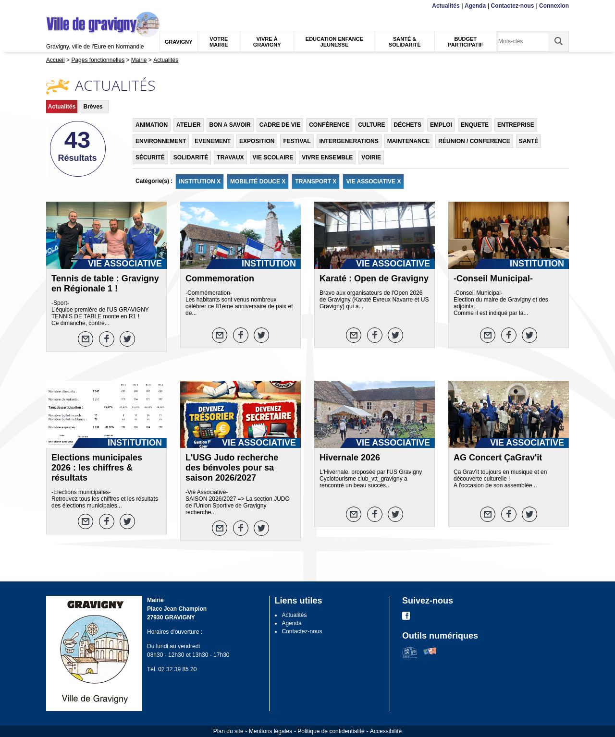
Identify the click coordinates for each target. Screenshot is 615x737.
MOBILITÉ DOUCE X (257, 181)
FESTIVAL (296, 141)
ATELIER (188, 124)
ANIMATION (151, 124)
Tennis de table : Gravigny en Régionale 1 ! (105, 283)
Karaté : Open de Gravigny (374, 278)
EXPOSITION (256, 141)
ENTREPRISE (515, 124)
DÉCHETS (407, 124)
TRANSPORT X (315, 181)
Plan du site (228, 731)
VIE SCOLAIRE (273, 157)
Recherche (91, 6)
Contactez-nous (512, 5)
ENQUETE (475, 124)
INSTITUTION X (200, 181)
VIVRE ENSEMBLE (327, 157)
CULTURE (371, 124)
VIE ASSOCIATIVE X (373, 181)
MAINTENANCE (408, 141)
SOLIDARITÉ (191, 157)
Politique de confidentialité (330, 731)
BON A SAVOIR (230, 124)
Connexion (554, 5)
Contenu (69, 6)
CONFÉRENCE (329, 124)
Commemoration (219, 278)
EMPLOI (441, 124)
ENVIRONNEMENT (160, 141)
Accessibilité (386, 731)
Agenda (475, 5)
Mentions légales (270, 731)
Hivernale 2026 (350, 457)
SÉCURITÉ (150, 157)
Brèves (92, 106)
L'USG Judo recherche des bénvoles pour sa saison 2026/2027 (231, 468)
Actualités (445, 5)
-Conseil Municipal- (493, 278)
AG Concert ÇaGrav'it (498, 457)
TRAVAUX (230, 157)
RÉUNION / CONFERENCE (474, 141)
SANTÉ (529, 141)
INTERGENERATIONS (349, 141)
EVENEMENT (213, 141)
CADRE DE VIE (279, 124)
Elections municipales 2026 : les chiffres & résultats (96, 468)
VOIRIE (371, 157)
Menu (52, 6)
